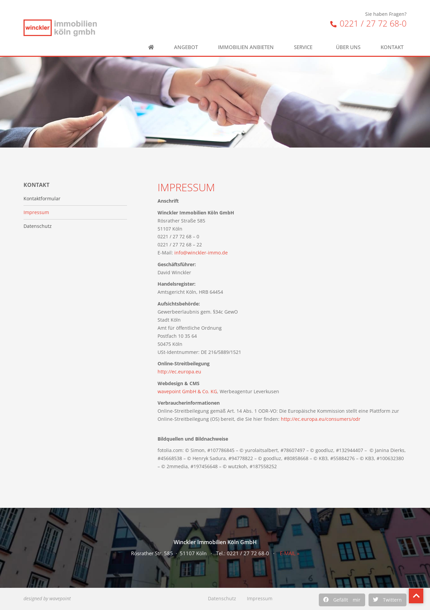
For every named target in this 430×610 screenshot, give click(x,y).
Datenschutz (222, 598)
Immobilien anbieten (246, 47)
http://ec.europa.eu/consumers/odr (320, 419)
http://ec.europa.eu (179, 371)
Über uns (348, 47)
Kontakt (394, 47)
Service (305, 47)
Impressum (259, 598)
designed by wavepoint (47, 598)
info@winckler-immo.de (201, 252)
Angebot (186, 47)
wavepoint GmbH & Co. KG (187, 391)
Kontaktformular (42, 198)
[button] (342, 600)
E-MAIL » (289, 553)
